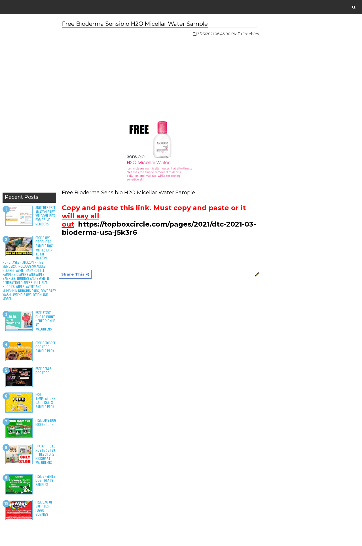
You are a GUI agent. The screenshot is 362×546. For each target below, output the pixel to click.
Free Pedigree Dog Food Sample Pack (45, 346)
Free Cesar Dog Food (43, 370)
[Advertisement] (29, 105)
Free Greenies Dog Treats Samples (45, 480)
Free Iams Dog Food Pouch (45, 422)
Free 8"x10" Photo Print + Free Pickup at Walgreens (45, 320)
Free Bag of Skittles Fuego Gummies (43, 508)
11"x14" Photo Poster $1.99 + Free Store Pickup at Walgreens (45, 454)
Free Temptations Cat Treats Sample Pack (45, 400)
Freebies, (251, 33)
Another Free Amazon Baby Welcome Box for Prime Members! (45, 215)
